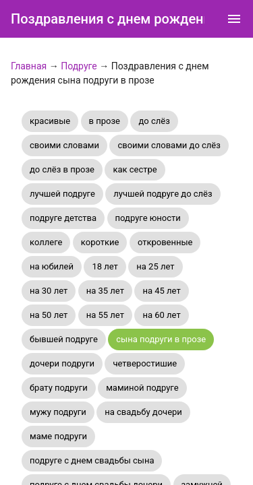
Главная (29, 66)
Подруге (79, 66)
